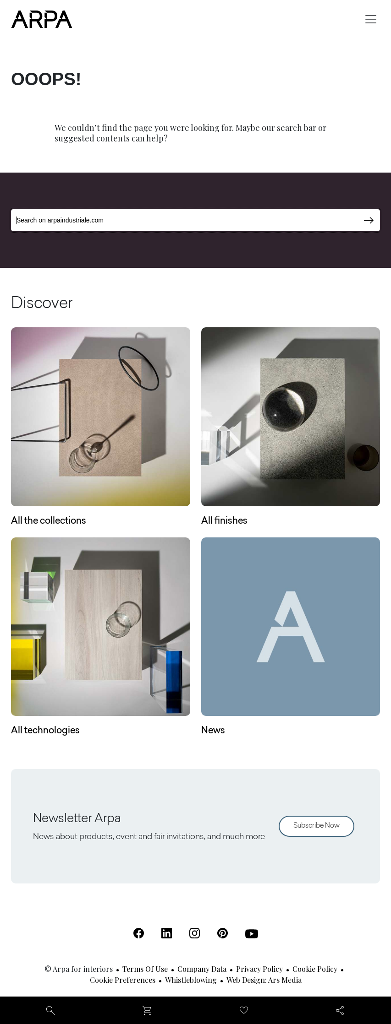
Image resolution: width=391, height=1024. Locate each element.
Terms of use (145, 969)
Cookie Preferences (122, 980)
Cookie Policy (314, 969)
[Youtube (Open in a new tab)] (251, 934)
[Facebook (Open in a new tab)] (138, 933)
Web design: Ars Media (264, 980)
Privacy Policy (259, 969)
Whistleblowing (191, 980)
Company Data (201, 969)
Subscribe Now (316, 826)
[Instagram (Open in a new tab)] (194, 933)
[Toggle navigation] (371, 19)
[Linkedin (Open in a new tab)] (166, 933)
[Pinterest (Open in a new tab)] (222, 933)
